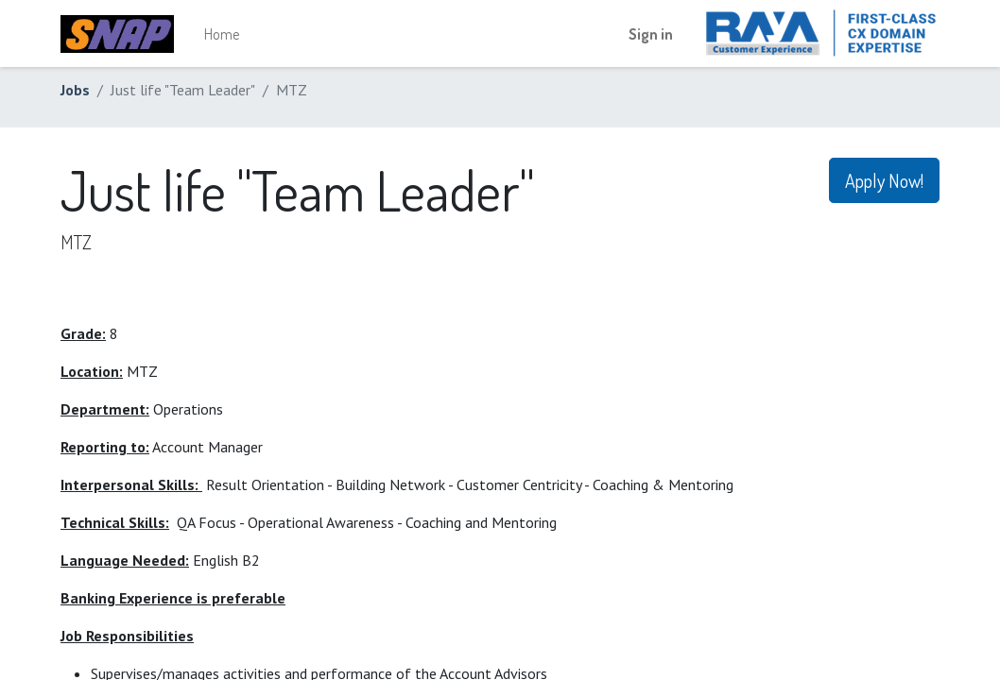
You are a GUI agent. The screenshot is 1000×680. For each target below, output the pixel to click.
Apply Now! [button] (884, 180)
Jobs (75, 89)
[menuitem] (222, 34)
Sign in (651, 34)
